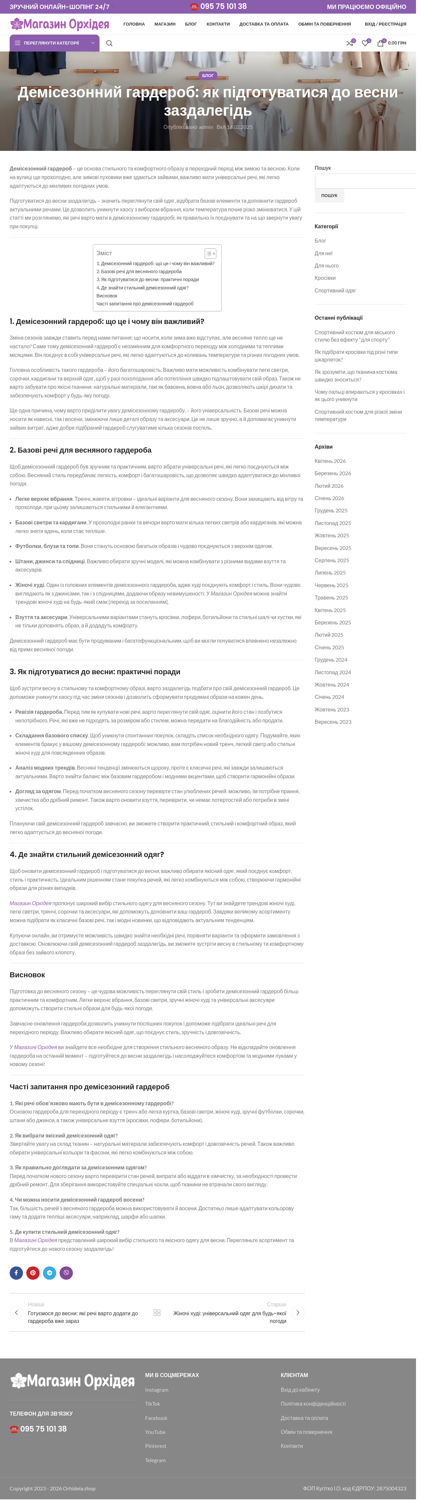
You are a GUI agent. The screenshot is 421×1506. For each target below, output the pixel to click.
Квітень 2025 (330, 612)
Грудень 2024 (331, 662)
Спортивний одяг (335, 293)
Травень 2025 (331, 600)
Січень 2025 (329, 650)
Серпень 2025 (332, 563)
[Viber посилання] (66, 1275)
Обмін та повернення (306, 1438)
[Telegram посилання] (49, 1275)
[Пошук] (109, 46)
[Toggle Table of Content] (207, 256)
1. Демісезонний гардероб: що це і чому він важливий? (156, 266)
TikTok (152, 1410)
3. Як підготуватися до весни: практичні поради (148, 282)
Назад (157, 1317)
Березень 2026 (333, 476)
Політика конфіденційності (313, 1410)
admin (206, 129)
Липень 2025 (330, 575)
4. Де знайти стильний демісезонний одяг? (143, 290)
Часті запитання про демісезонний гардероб (145, 306)
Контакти (292, 1452)
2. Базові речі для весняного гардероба (139, 274)
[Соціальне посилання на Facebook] (16, 1275)
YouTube (155, 1438)
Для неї (324, 256)
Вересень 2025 (333, 550)
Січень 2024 (329, 700)
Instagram (156, 1396)
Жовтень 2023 (332, 712)
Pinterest (155, 1452)
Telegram (155, 1466)
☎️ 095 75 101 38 (218, 7)
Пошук (323, 170)
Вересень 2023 (333, 724)
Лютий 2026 (329, 488)
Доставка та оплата (304, 1424)
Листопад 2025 (333, 525)
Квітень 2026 (330, 463)
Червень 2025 (332, 588)
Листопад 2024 (333, 675)
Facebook (156, 1424)
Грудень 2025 (331, 513)
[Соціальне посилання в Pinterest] (33, 1275)
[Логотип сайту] (59, 25)
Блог (208, 78)
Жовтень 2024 (332, 687)
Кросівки (325, 280)
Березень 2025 (333, 625)
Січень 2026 (329, 501)
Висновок (107, 298)
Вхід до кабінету (300, 1396)
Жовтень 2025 (332, 538)
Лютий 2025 (329, 637)
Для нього (327, 268)
